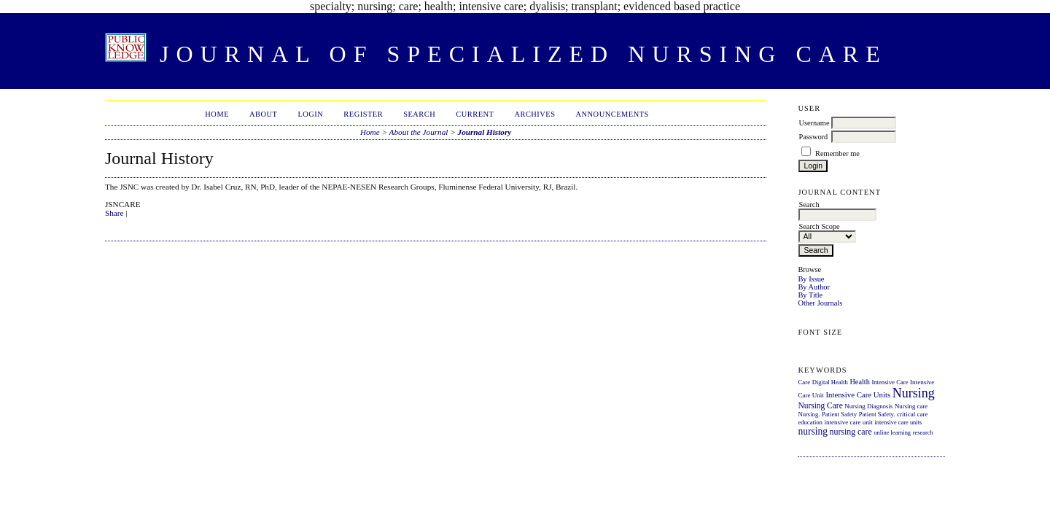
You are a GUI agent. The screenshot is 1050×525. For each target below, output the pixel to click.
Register (363, 114)
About (263, 114)
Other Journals (820, 303)
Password (813, 137)
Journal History (485, 132)
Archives (534, 114)
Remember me (837, 153)
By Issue (811, 279)
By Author (814, 287)
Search (419, 114)
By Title (810, 295)
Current (475, 114)
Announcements (612, 114)
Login (310, 114)
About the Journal (418, 132)
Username (813, 123)
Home (217, 114)
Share (114, 213)
